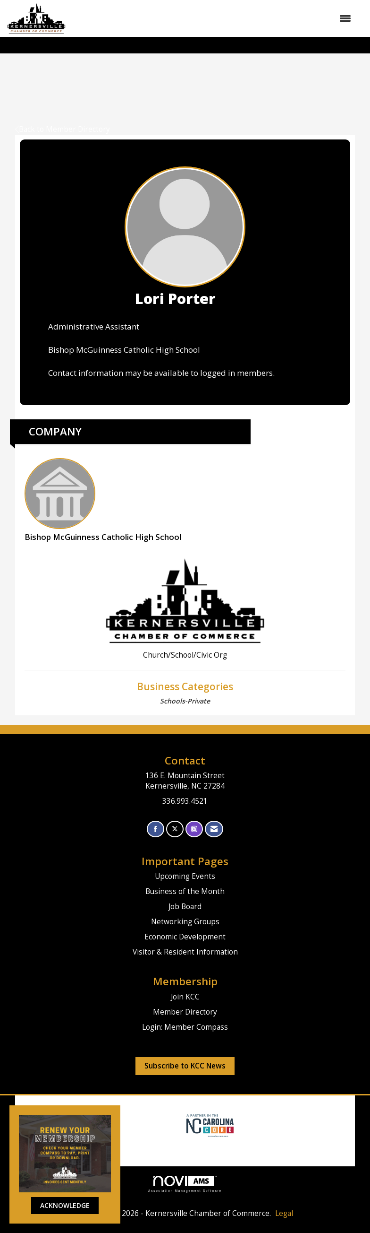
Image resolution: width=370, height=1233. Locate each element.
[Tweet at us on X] (175, 829)
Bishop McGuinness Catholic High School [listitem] (103, 500)
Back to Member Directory (62, 129)
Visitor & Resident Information (185, 952)
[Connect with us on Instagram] (194, 829)
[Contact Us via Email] (214, 829)
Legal (284, 1213)
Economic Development (185, 937)
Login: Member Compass (185, 1027)
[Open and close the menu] (213, 18)
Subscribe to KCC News (185, 1066)
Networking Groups (185, 922)
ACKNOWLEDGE (65, 1205)
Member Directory (185, 1012)
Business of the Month (185, 891)
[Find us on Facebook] (155, 829)
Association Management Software (185, 1184)
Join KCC (185, 997)
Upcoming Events (185, 876)
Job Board (185, 907)
